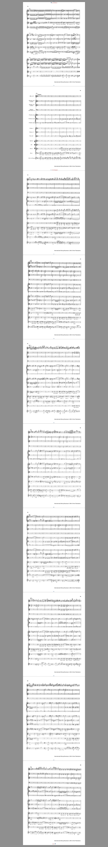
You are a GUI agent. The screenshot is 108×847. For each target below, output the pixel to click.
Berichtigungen (55, 169)
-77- (54, 254)
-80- (54, 507)
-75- (54, 85)
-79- (54, 422)
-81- (54, 591)
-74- (54, 1)
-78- (54, 338)
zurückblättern (54, 2)
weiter (54, 843)
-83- (54, 759)
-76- (51, 169)
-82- (54, 675)
